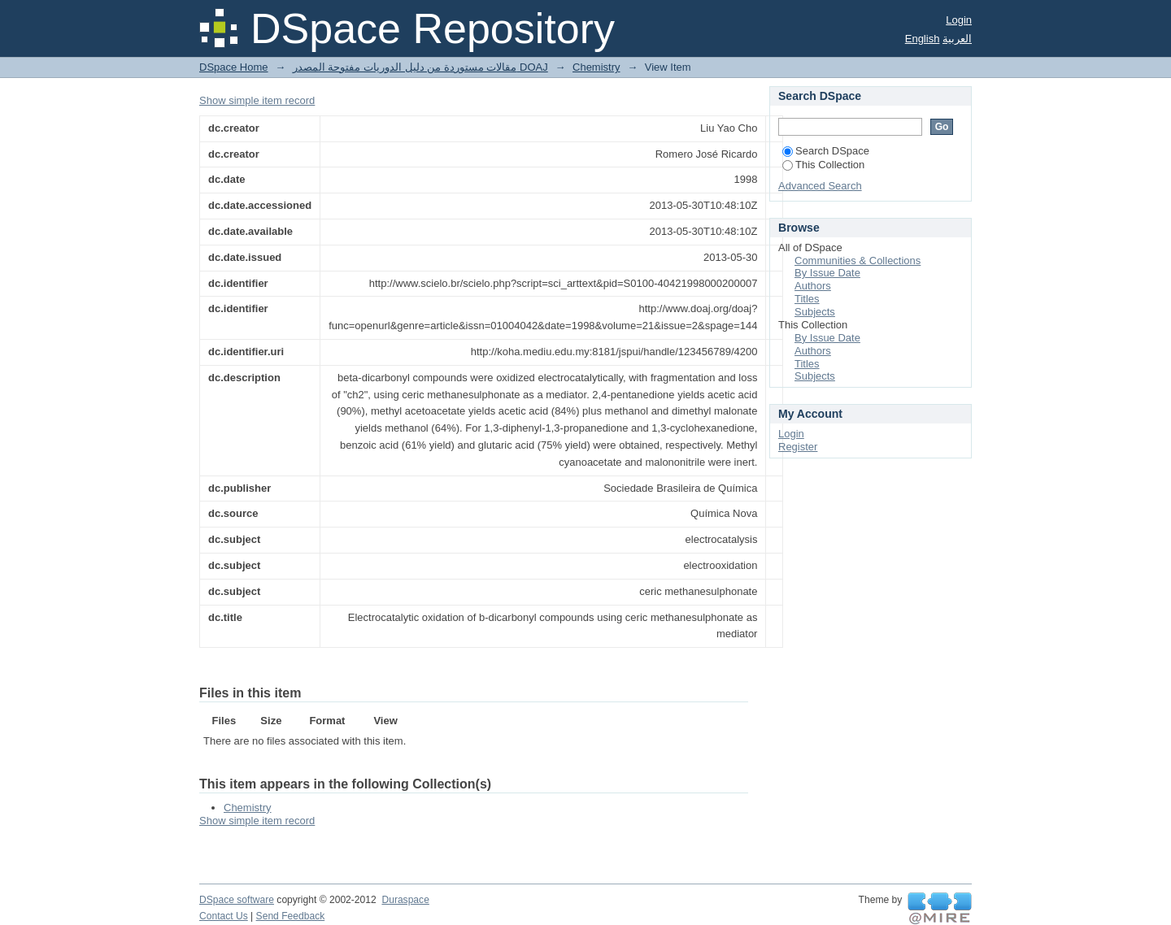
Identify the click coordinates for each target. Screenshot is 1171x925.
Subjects (814, 312)
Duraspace (405, 899)
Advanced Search (820, 186)
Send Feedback (290, 916)
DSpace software (236, 899)
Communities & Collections (857, 260)
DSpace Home (233, 67)
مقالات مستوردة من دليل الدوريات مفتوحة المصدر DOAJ (420, 67)
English (922, 39)
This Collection (823, 165)
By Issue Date (827, 273)
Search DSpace (825, 151)
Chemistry (596, 67)
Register (797, 447)
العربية (957, 39)
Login (959, 20)
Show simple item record (257, 100)
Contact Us (223, 916)
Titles (807, 299)
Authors (812, 286)
